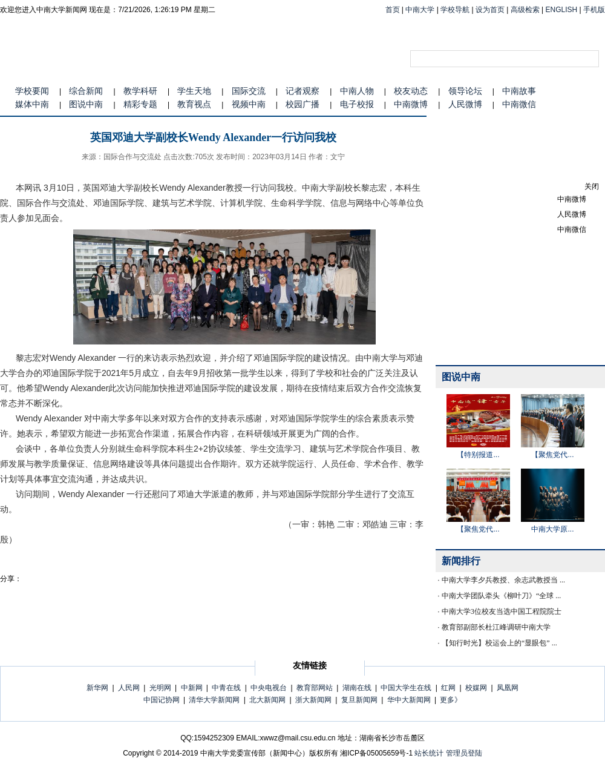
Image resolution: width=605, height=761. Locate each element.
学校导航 (454, 9)
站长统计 (428, 753)
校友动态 (411, 91)
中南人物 (357, 91)
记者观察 (302, 91)
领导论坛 (465, 91)
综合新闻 (86, 91)
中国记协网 (161, 700)
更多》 (451, 700)
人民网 (129, 688)
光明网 (160, 688)
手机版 (594, 9)
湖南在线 (356, 688)
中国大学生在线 (406, 688)
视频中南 (249, 104)
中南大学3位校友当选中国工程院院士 (501, 611)
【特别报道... (478, 454)
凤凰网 (507, 688)
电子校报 (357, 104)
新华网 (97, 688)
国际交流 (249, 91)
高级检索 (525, 9)
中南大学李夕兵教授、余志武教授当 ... (503, 580)
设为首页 (490, 9)
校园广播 (302, 104)
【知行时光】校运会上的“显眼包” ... (499, 643)
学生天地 (194, 91)
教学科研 (140, 91)
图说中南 (86, 104)
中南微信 (519, 104)
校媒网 (476, 688)
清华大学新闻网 (214, 700)
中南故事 (519, 91)
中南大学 (419, 9)
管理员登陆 (464, 753)
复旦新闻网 (359, 700)
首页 (392, 9)
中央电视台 (268, 688)
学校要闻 (32, 91)
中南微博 (411, 104)
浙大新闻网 (313, 700)
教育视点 (194, 104)
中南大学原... (552, 529)
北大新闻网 (267, 700)
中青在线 (226, 688)
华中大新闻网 (409, 700)
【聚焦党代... (552, 454)
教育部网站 (314, 688)
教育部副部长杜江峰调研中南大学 (496, 627)
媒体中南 (32, 104)
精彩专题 (140, 104)
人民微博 (465, 104)
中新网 (192, 688)
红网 (448, 688)
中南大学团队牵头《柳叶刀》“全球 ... (501, 595)
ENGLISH (562, 9)
